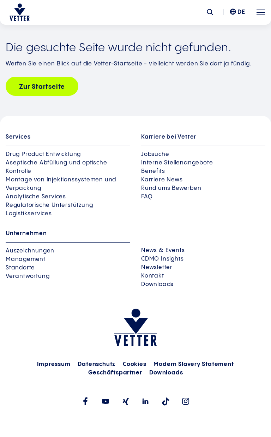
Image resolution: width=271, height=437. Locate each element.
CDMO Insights (162, 259)
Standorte (20, 268)
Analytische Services (36, 197)
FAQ (146, 197)
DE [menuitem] (241, 12)
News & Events (163, 250)
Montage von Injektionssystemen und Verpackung (61, 184)
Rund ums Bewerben (171, 188)
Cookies (134, 364)
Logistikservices (29, 214)
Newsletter (157, 267)
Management (26, 259)
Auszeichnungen (30, 251)
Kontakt (152, 276)
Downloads (157, 284)
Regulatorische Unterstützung (49, 205)
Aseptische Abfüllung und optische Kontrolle (56, 167)
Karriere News (161, 180)
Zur (42, 86)
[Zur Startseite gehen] (19, 12)
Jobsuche (155, 154)
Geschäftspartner (115, 373)
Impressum (53, 364)
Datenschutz (96, 364)
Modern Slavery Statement (193, 364)
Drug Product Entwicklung (43, 154)
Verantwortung (27, 276)
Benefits (153, 171)
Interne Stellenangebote (177, 163)
